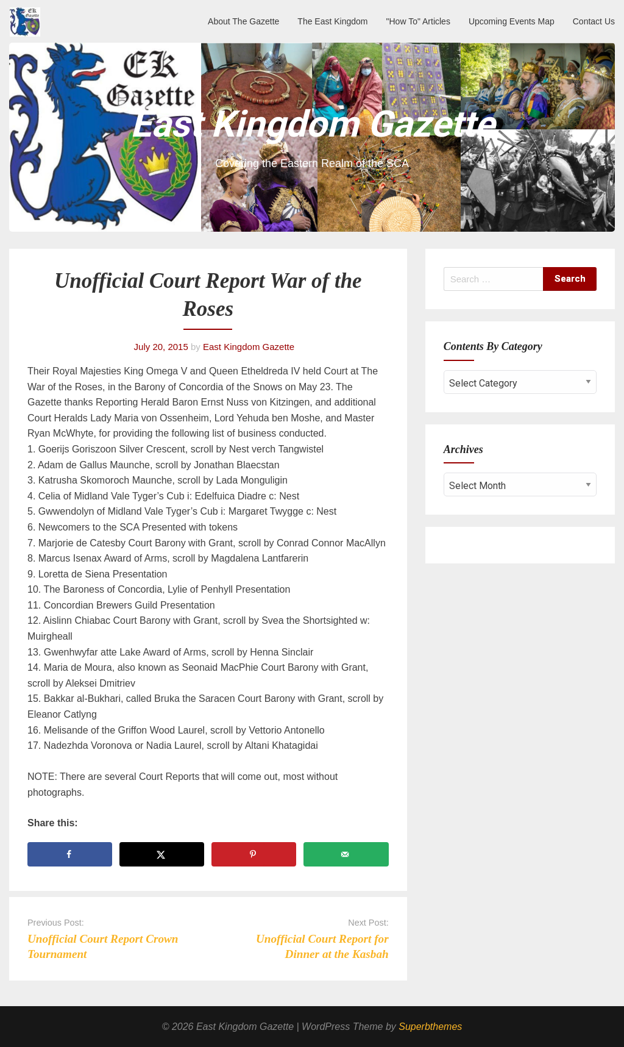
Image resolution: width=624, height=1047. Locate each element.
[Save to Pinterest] (253, 854)
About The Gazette (243, 21)
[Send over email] (345, 854)
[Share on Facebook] (69, 854)
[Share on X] (161, 854)
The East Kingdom (332, 21)
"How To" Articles (418, 21)
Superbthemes (430, 1026)
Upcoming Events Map (512, 21)
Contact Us (594, 21)
